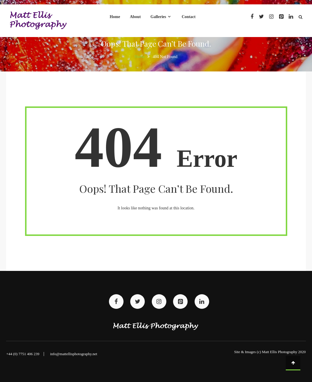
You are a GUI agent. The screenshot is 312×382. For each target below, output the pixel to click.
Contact (188, 17)
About (135, 17)
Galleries (158, 17)
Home (115, 17)
